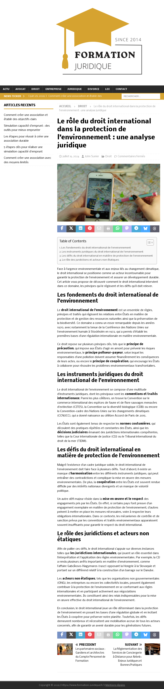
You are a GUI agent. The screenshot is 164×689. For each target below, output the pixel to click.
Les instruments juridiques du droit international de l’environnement (102, 251)
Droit (35, 89)
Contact (121, 89)
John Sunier (92, 156)
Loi (107, 89)
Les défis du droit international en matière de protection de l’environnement (107, 255)
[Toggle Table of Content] (148, 242)
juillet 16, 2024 (71, 156)
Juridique (74, 89)
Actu (6, 89)
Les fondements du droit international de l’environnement (96, 247)
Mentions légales (115, 685)
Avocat (20, 89)
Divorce (93, 89)
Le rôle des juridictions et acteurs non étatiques (90, 259)
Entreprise (53, 89)
